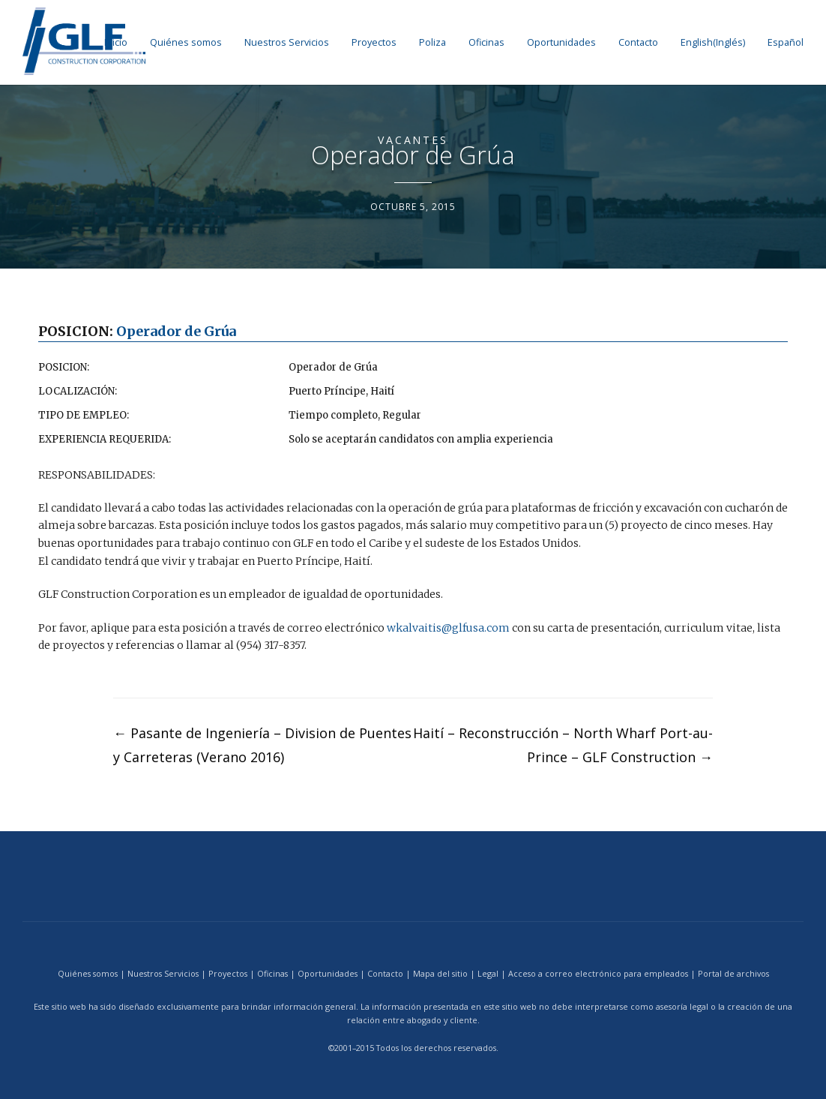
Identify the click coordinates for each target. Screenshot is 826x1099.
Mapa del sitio (440, 972)
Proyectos (374, 42)
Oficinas (486, 42)
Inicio (115, 42)
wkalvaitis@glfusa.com (448, 627)
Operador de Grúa (176, 331)
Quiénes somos (186, 42)
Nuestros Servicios (286, 42)
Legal (487, 972)
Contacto (638, 42)
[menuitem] (713, 42)
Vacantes (413, 140)
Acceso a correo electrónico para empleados (598, 972)
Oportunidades (561, 42)
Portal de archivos (733, 972)
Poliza (432, 42)
